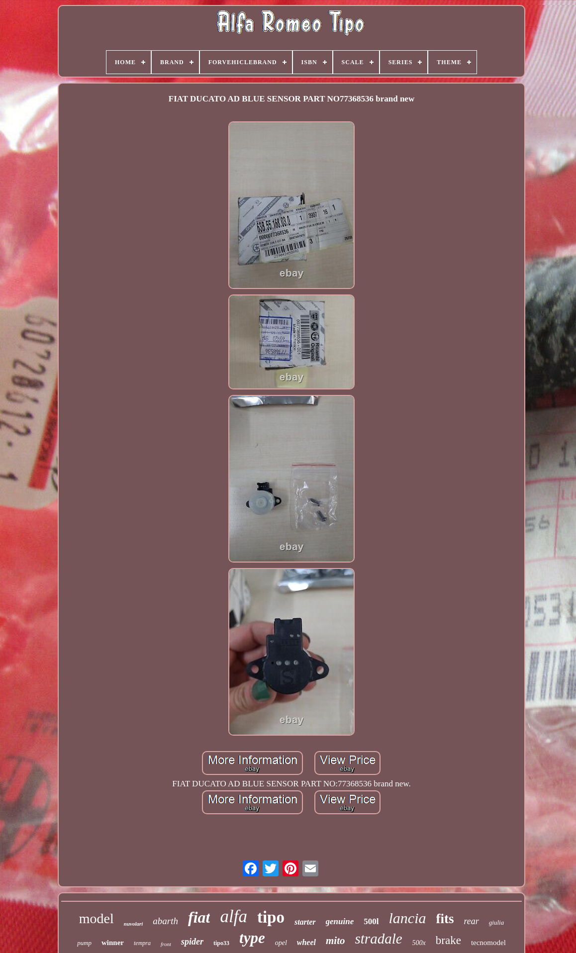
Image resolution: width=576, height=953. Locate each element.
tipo (271, 917)
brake (448, 940)
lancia (407, 918)
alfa (233, 916)
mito (335, 941)
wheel (306, 942)
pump (84, 943)
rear (471, 921)
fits (445, 918)
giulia (496, 922)
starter (305, 922)
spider (192, 942)
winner (112, 943)
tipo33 (221, 943)
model (96, 918)
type (252, 938)
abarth (165, 921)
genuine (340, 921)
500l (371, 921)
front (166, 944)
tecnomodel (488, 943)
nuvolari (133, 924)
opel (281, 943)
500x (419, 943)
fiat (199, 917)
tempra (142, 943)
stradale (378, 939)
